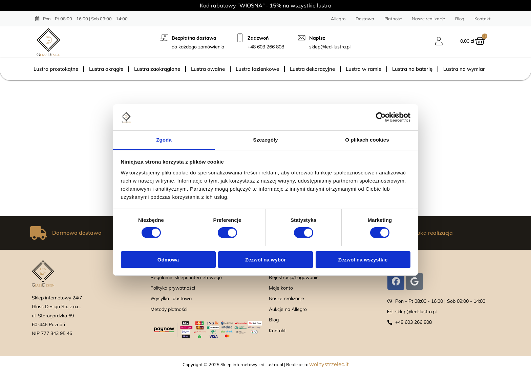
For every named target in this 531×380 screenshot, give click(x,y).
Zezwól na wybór (265, 259)
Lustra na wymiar (464, 69)
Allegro (338, 18)
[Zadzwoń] (240, 38)
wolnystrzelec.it (329, 364)
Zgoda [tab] (164, 140)
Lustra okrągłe (106, 69)
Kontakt (482, 18)
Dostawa (365, 18)
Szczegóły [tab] (265, 140)
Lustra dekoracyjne (312, 69)
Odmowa (168, 259)
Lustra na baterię (412, 69)
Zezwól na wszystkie (363, 259)
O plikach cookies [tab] (367, 140)
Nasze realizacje (428, 18)
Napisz (317, 38)
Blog (459, 18)
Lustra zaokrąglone (157, 69)
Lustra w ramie (363, 69)
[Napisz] (301, 38)
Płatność (393, 18)
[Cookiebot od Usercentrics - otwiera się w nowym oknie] (380, 117)
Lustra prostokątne (56, 69)
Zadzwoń (258, 38)
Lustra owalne (208, 69)
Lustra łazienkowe (257, 69)
